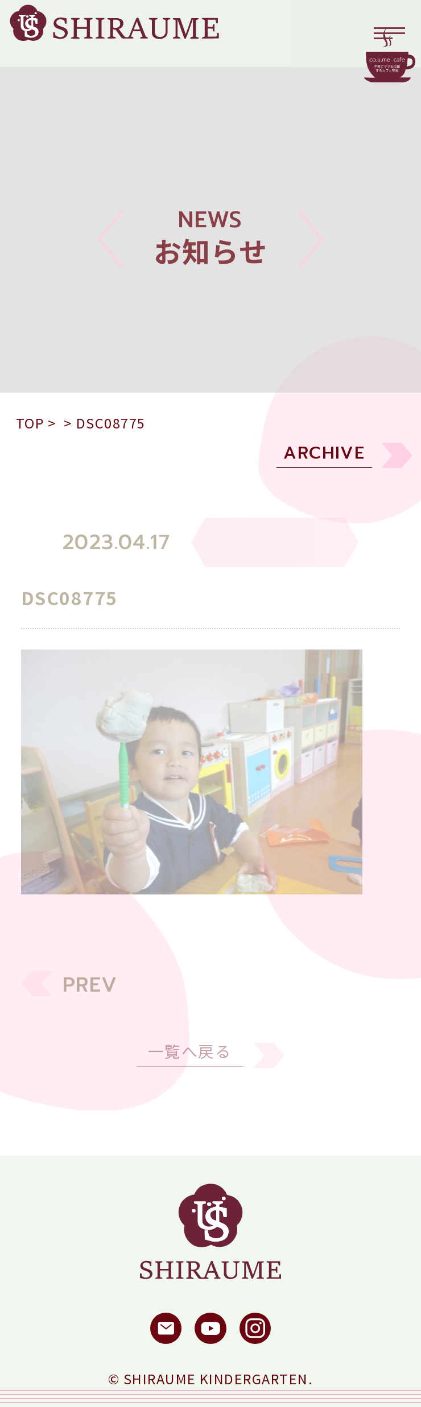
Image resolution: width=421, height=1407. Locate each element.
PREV (90, 994)
